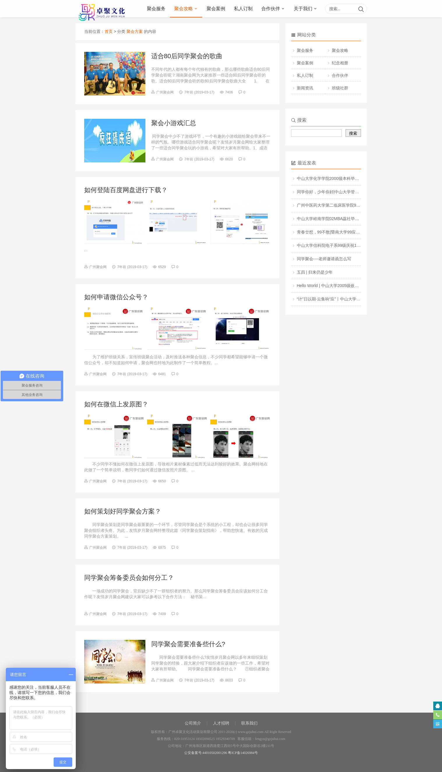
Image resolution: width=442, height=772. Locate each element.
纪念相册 (340, 63)
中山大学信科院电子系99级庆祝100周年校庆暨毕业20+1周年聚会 (356, 245)
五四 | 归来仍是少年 (315, 272)
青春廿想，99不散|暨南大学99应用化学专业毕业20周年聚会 (351, 232)
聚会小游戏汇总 (173, 123)
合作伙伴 (270, 8)
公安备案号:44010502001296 (205, 753)
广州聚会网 (165, 92)
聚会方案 (134, 31)
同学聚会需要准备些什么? (188, 644)
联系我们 (249, 723)
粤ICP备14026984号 (243, 753)
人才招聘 (221, 723)
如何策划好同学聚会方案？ (122, 511)
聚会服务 (156, 8)
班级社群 (340, 88)
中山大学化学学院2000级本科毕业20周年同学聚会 (342, 178)
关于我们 (303, 8)
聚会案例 (216, 8)
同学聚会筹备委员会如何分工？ (129, 577)
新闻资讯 (305, 88)
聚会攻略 (183, 8)
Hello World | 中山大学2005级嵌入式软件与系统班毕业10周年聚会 (356, 285)
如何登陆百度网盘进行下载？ (126, 190)
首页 (109, 31)
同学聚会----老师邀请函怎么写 (324, 258)
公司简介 (193, 723)
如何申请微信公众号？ (116, 297)
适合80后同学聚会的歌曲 (186, 56)
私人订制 (243, 8)
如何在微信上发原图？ (116, 404)
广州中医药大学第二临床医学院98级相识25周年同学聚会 (348, 205)
